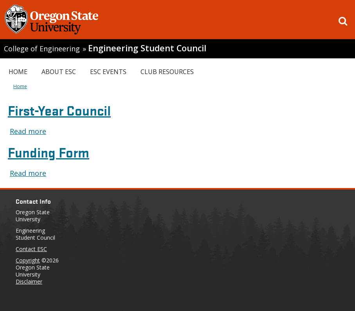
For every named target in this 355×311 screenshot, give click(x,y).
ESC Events (108, 71)
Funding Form (48, 152)
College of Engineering (42, 48)
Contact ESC (31, 249)
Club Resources (167, 71)
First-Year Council (59, 110)
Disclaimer (29, 281)
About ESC (58, 71)
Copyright (28, 260)
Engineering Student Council (147, 48)
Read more (28, 131)
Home (18, 71)
